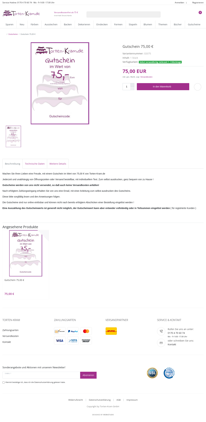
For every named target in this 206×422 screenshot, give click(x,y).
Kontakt (6, 341)
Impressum (132, 399)
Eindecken (102, 24)
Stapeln (133, 24)
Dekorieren (84, 24)
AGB (118, 399)
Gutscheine (194, 24)
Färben (34, 24)
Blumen (148, 24)
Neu (22, 24)
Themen (162, 24)
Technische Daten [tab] (35, 163)
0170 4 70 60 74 (176, 332)
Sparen (9, 24)
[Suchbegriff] (119, 14)
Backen (68, 24)
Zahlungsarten (10, 330)
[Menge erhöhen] (132, 85)
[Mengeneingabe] (126, 86)
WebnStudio (108, 414)
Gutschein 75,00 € (14, 280)
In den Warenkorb (170, 86)
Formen (118, 24)
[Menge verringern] (132, 88)
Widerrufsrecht (75, 399)
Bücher (178, 24)
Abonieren (88, 375)
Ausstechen (51, 24)
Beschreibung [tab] (12, 163)
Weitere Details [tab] (57, 163)
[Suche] (156, 14)
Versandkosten (146, 77)
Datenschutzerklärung (100, 399)
